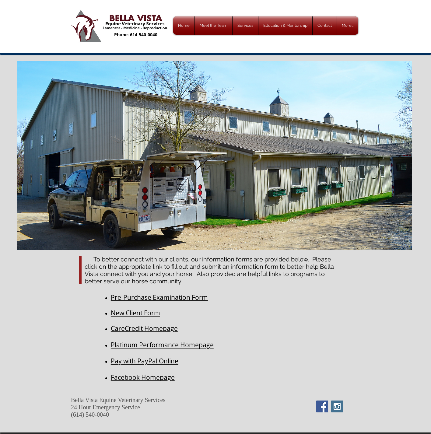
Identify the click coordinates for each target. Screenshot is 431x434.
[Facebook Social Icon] (322, 406)
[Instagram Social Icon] (337, 406)
